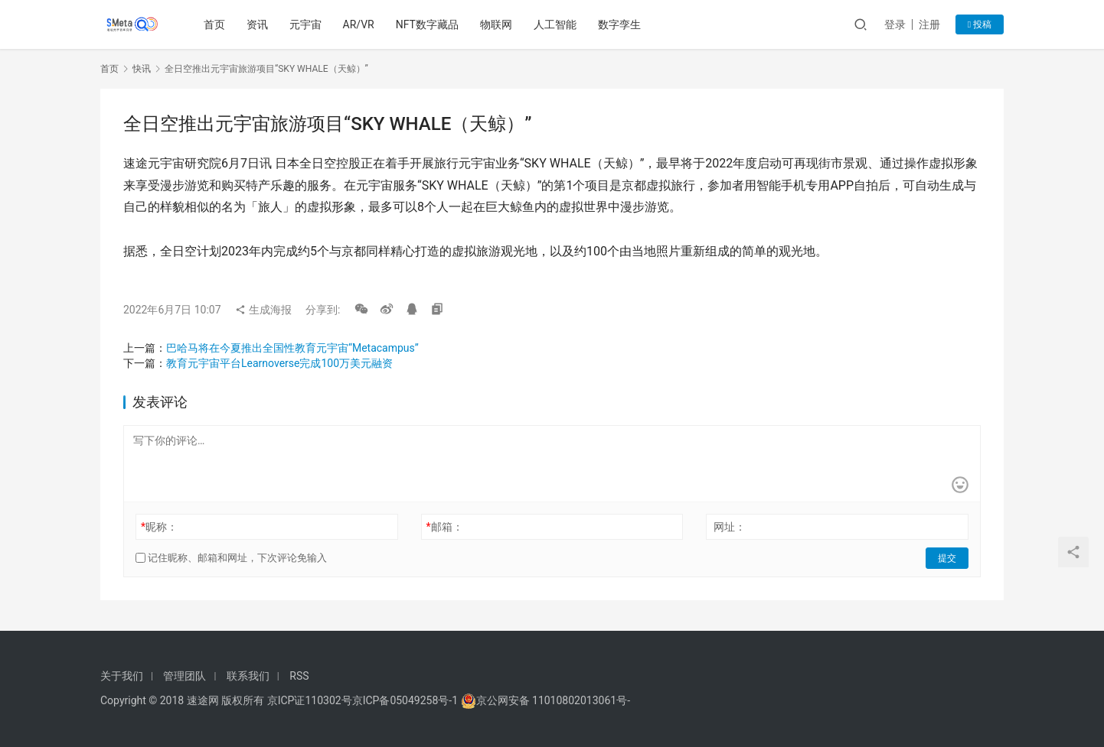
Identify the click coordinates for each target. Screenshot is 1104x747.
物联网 (496, 24)
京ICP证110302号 (309, 700)
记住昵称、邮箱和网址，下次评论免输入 (231, 557)
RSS (299, 676)
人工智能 (555, 24)
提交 (947, 558)
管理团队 (184, 676)
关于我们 (121, 676)
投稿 (979, 24)
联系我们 (248, 676)
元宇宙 (305, 24)
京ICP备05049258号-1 (406, 700)
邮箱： (444, 527)
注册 (929, 24)
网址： (730, 527)
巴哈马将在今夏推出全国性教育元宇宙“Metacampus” (292, 348)
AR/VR (358, 24)
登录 (895, 24)
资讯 (257, 24)
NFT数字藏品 (427, 24)
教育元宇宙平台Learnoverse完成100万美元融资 (279, 363)
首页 (214, 24)
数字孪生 (619, 24)
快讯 (141, 68)
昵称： (159, 527)
